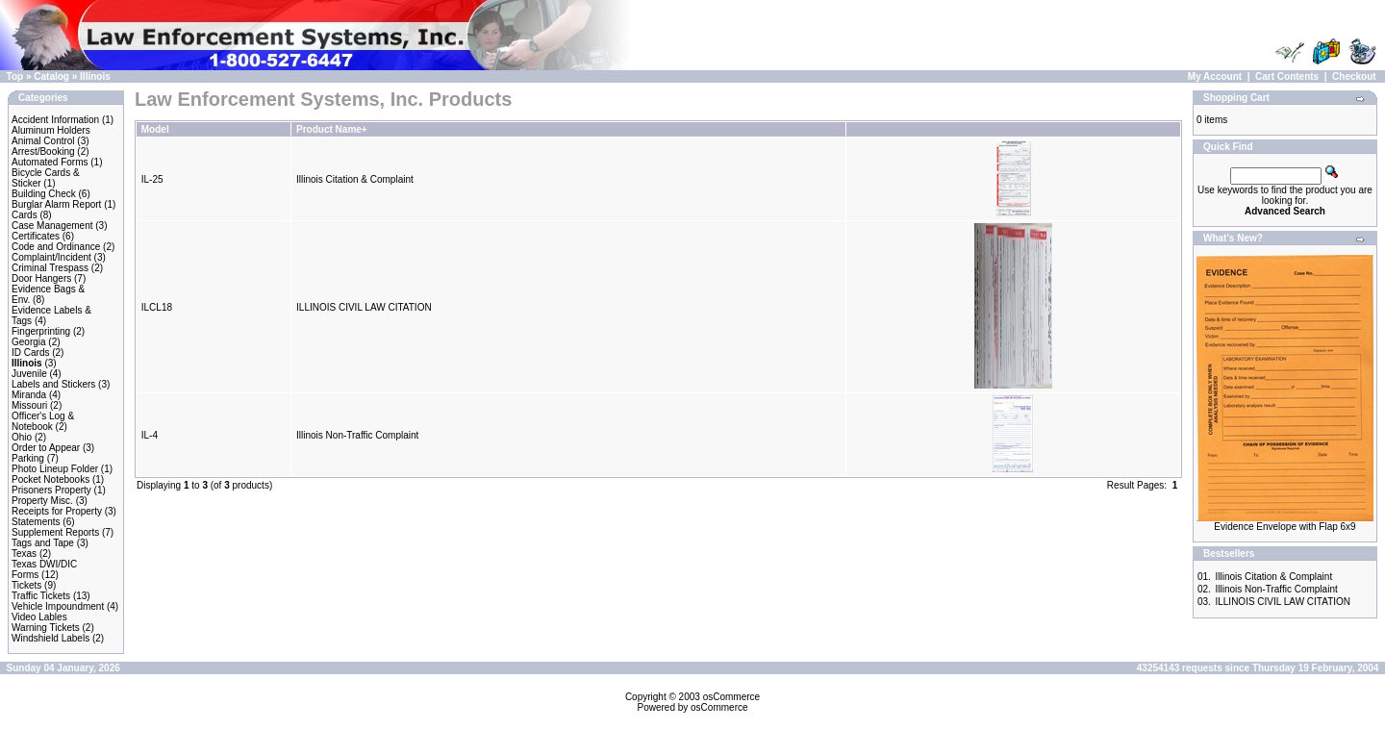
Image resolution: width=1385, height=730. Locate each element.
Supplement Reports (55, 532)
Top (15, 76)
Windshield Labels (50, 638)
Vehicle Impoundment (58, 606)
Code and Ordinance (56, 246)
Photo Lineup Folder (55, 469)
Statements (36, 521)
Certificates (36, 236)
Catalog (51, 76)
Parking (28, 458)
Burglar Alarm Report (56, 204)
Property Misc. (42, 500)
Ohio (22, 437)
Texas (24, 553)
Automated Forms (50, 162)
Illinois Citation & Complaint (355, 179)
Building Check (44, 194)
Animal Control (43, 141)
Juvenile (29, 373)
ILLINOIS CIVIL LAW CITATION (364, 307)
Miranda (29, 395)
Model (155, 129)
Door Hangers (41, 278)
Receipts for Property (57, 511)
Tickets (26, 585)
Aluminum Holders (51, 130)
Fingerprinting (41, 331)
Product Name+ (331, 129)
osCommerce (731, 697)
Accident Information (55, 119)
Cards (25, 215)
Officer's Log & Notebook (43, 421)
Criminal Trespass (50, 268)
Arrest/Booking (43, 151)
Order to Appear (46, 447)
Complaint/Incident (51, 257)
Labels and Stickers (53, 384)
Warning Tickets (46, 627)
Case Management (52, 225)
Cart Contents (1287, 76)
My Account (1215, 76)
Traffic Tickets (41, 596)
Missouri (29, 405)
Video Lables (39, 617)
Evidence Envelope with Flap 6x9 (1284, 526)
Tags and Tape (43, 543)
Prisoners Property (51, 490)
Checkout (1354, 76)
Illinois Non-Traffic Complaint (357, 435)
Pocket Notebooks (50, 479)
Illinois (95, 76)
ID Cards (30, 352)
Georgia (29, 342)
